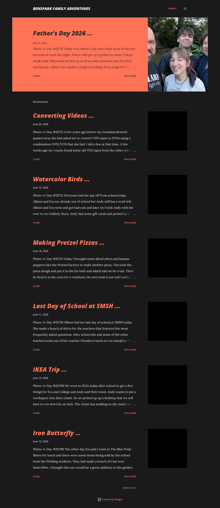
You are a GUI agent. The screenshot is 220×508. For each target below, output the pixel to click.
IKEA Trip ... (50, 369)
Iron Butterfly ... (57, 433)
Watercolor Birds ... (61, 179)
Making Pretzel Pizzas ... (69, 242)
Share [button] (36, 76)
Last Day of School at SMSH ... (76, 306)
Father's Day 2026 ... (63, 33)
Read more (130, 76)
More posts (129, 487)
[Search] (172, 8)
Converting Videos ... (63, 115)
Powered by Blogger (110, 499)
